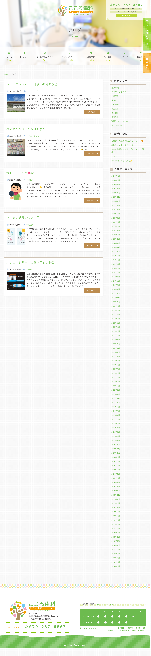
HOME (6, 74)
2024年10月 (116, 254)
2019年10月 (116, 506)
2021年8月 (115, 416)
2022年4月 (115, 382)
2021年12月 (116, 399)
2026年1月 (115, 190)
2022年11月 (116, 352)
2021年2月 (115, 442)
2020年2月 (115, 489)
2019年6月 (115, 523)
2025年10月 (116, 203)
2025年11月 (116, 199)
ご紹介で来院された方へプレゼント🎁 (127, 142)
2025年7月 (115, 216)
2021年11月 (116, 403)
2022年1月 (115, 395)
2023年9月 (115, 309)
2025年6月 (115, 220)
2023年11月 (116, 301)
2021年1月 (115, 446)
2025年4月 (115, 228)
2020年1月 (115, 493)
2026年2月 (115, 186)
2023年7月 (115, 318)
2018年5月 (115, 574)
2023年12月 (116, 297)
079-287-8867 (128, 4)
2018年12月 (116, 548)
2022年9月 (115, 361)
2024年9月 (115, 258)
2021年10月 (116, 407)
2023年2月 (115, 339)
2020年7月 (115, 471)
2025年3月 (115, 233)
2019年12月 (116, 497)
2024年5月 (115, 275)
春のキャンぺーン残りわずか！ (27, 129)
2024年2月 (115, 288)
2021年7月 (115, 420)
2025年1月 (115, 241)
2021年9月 (115, 412)
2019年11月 (116, 501)
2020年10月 (116, 459)
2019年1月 (115, 544)
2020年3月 (115, 484)
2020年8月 (115, 467)
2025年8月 (115, 211)
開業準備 (115, 88)
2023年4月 (115, 331)
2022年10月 (116, 356)
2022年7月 (115, 369)
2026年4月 (115, 177)
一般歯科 (115, 96)
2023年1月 (115, 343)
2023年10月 (116, 305)
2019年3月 (115, 535)
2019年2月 (115, 540)
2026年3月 (115, 181)
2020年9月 (115, 463)
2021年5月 (115, 429)
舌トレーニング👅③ (20, 173)
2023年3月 (115, 335)
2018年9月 (115, 557)
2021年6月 (115, 425)
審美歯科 (115, 118)
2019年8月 (115, 514)
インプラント (117, 126)
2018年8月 (115, 561)
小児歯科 (115, 109)
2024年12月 (116, 245)
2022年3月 (115, 386)
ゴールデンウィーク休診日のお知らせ (31, 84)
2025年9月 (115, 207)
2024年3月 (115, 284)
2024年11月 (116, 250)
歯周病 (114, 101)
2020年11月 (116, 454)
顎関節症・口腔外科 (119, 122)
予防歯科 (30, 180)
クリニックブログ (33, 91)
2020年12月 (116, 450)
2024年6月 (115, 271)
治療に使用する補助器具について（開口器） (128, 151)
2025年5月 (115, 224)
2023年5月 (115, 326)
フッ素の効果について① (22, 218)
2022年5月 (115, 378)
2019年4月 (115, 531)
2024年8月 (115, 262)
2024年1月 (115, 292)
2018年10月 (116, 552)
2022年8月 (115, 365)
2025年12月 (116, 194)
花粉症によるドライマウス (122, 146)
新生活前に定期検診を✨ (121, 162)
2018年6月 (115, 569)
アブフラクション (118, 157)
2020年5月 (115, 480)
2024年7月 (115, 267)
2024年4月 (115, 279)
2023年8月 (115, 314)
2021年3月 (115, 437)
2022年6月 (115, 373)
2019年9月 (115, 510)
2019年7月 (115, 518)
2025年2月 (115, 237)
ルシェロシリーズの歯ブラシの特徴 (30, 262)
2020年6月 (115, 476)
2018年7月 (115, 565)
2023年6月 (115, 322)
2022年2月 (115, 390)
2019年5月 (115, 527)
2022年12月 (116, 348)
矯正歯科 (115, 113)
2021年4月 (115, 433)
